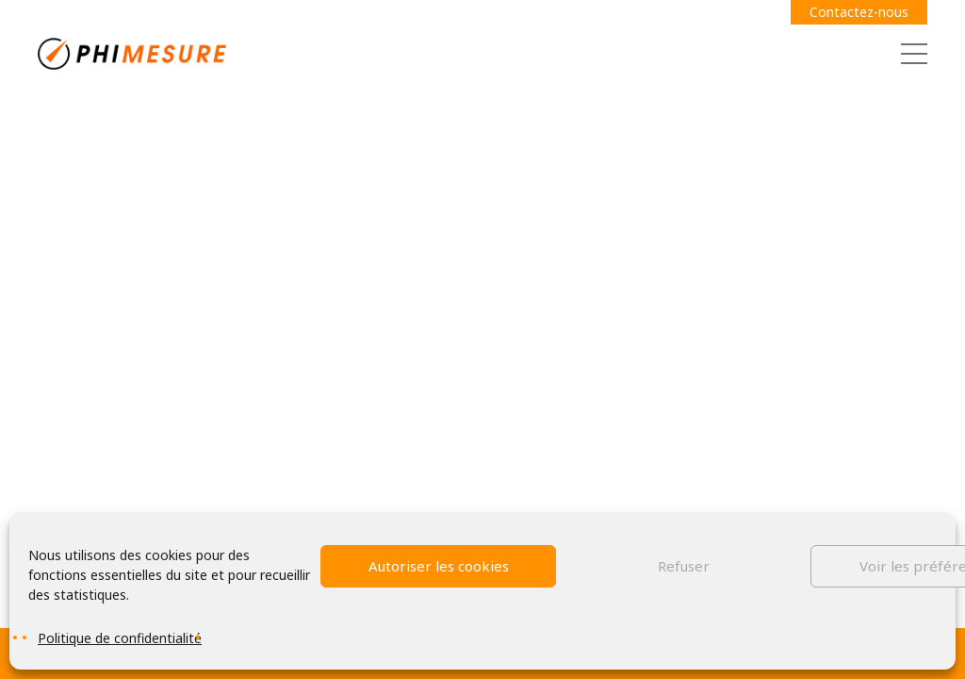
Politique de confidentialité (120, 638)
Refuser (684, 565)
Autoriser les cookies (438, 565)
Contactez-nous (859, 12)
